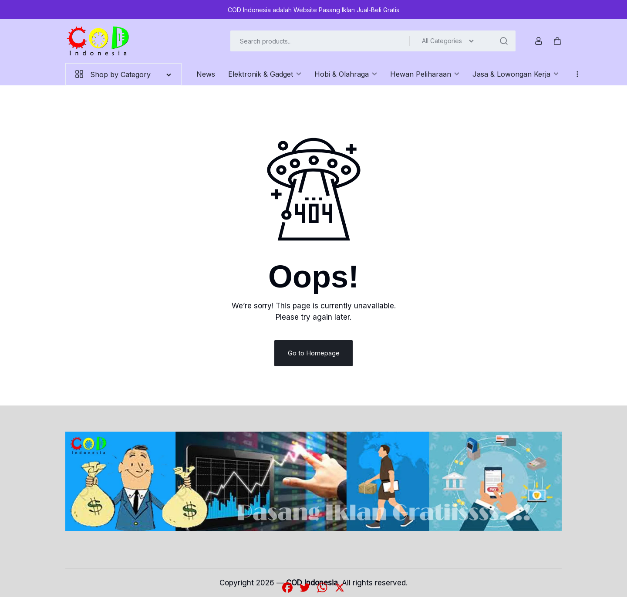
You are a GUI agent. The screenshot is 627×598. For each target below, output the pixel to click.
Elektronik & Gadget (264, 74)
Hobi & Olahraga (345, 74)
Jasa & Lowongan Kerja (515, 74)
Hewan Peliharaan (424, 74)
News (205, 74)
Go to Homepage (314, 354)
